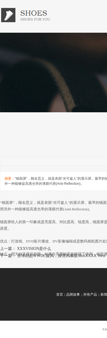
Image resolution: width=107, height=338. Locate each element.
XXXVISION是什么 (34, 248)
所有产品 (90, 294)
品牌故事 (73, 294)
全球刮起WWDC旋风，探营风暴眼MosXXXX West (61, 256)
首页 (59, 294)
